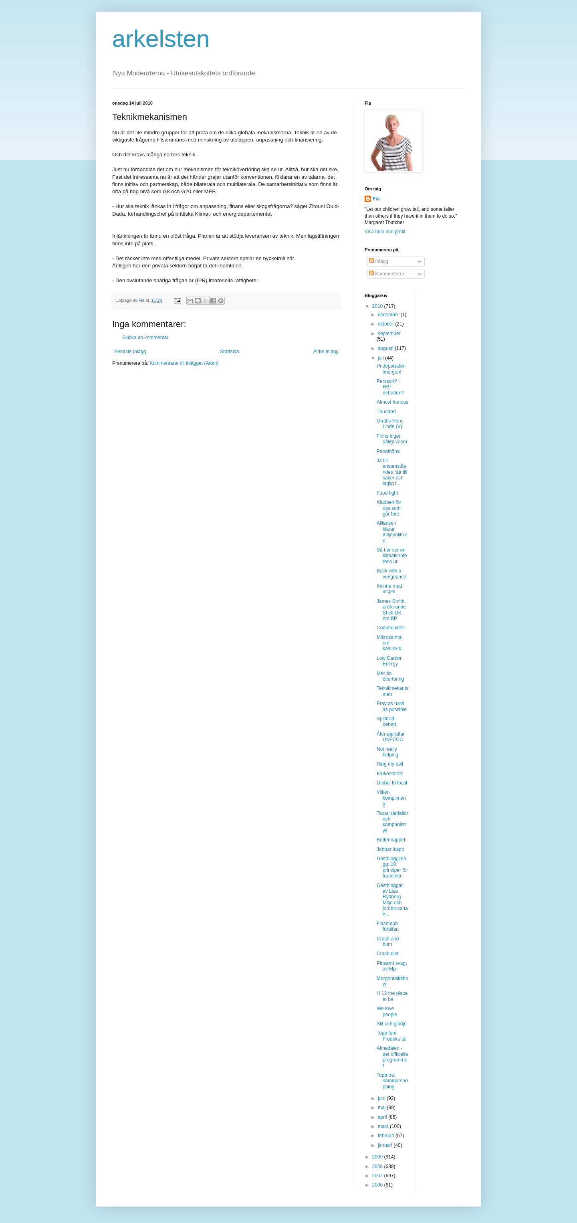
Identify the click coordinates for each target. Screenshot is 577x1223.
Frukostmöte (390, 773)
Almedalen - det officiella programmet (392, 1056)
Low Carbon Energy (390, 661)
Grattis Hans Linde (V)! (390, 423)
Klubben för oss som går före (389, 508)
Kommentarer (386, 274)
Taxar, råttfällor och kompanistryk (392, 822)
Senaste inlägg (130, 351)
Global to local (392, 783)
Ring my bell (390, 764)
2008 (378, 1166)
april (383, 1117)
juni (382, 1098)
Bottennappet (391, 840)
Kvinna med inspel (389, 588)
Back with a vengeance (391, 573)
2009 (378, 1157)
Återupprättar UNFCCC (391, 736)
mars (384, 1126)
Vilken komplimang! (391, 798)
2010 (378, 306)
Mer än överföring (390, 676)
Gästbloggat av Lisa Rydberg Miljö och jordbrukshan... (392, 900)
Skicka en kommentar (145, 337)
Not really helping (387, 752)
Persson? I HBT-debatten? (390, 387)
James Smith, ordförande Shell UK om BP (391, 609)
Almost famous (392, 402)
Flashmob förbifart (388, 926)
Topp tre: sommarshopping (392, 1081)
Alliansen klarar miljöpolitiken (392, 531)
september (389, 333)
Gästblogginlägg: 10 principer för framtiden (392, 867)
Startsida (229, 351)
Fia (376, 199)
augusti (386, 348)
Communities (391, 628)
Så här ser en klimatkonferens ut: (392, 555)
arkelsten (161, 38)
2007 (378, 1176)
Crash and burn (388, 941)
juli (381, 358)
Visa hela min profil (385, 231)
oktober (386, 324)
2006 (378, 1185)
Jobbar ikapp (390, 849)
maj (382, 1107)
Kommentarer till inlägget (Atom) (183, 363)
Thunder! (386, 411)
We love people (387, 1011)
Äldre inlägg (326, 351)
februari (386, 1135)
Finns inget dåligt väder (392, 439)
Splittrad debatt (386, 721)
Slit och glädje (392, 1024)
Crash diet (388, 953)
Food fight (387, 493)
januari (385, 1145)
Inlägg (378, 261)
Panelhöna (388, 451)
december (389, 314)
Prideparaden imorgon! (391, 368)
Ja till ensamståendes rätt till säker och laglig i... (392, 472)
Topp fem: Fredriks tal (391, 1035)
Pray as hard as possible (392, 706)
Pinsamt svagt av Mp (392, 966)
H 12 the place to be (392, 996)
